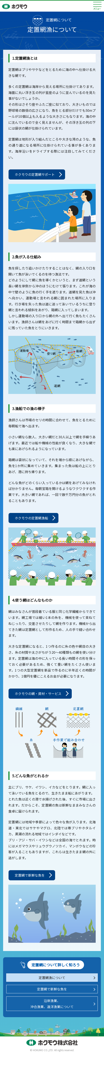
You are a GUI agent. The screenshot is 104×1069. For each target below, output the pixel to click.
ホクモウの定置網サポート (35, 174)
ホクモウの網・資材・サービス (38, 693)
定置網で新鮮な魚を (30, 875)
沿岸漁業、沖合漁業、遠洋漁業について (52, 1003)
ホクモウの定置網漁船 (31, 517)
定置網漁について (52, 977)
